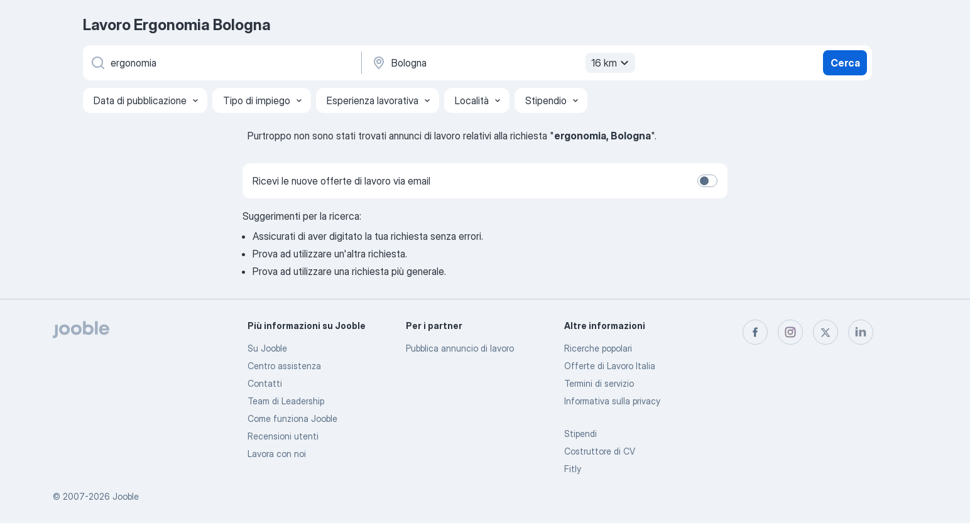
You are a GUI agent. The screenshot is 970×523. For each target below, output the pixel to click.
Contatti (265, 383)
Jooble (125, 496)
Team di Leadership (286, 401)
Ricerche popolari (598, 348)
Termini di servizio (599, 383)
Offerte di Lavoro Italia (609, 365)
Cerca (845, 63)
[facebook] (755, 332)
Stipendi (580, 433)
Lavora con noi (277, 453)
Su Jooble (267, 348)
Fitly (572, 468)
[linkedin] (860, 332)
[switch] (707, 181)
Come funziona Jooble (292, 418)
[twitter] (825, 332)
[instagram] (790, 332)
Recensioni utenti (283, 436)
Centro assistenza (284, 365)
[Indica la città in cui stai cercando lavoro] (502, 62)
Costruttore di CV (599, 451)
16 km (611, 62)
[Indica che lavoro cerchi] (221, 62)
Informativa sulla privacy (612, 401)
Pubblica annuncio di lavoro (460, 348)
